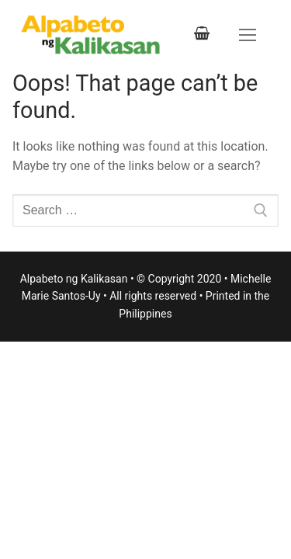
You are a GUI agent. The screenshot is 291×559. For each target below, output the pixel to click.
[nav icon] (247, 35)
